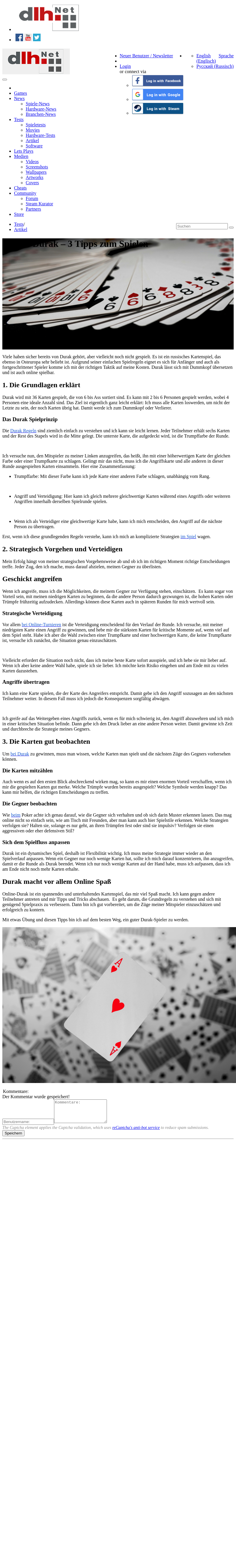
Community (25, 193)
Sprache (226, 55)
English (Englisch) (206, 58)
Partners (33, 208)
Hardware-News (41, 108)
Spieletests (36, 124)
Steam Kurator (39, 203)
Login (125, 66)
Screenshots (37, 166)
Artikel (32, 140)
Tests (19, 119)
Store (19, 214)
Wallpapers (36, 172)
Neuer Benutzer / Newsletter (146, 55)
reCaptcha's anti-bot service (136, 1132)
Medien (21, 156)
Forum (32, 198)
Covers (32, 182)
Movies (33, 130)
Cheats (20, 187)
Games (20, 93)
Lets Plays (23, 151)
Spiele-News (38, 103)
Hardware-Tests (40, 135)
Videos (32, 161)
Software (34, 145)
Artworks (34, 177)
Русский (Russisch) (215, 66)
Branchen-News (41, 114)
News (19, 98)
